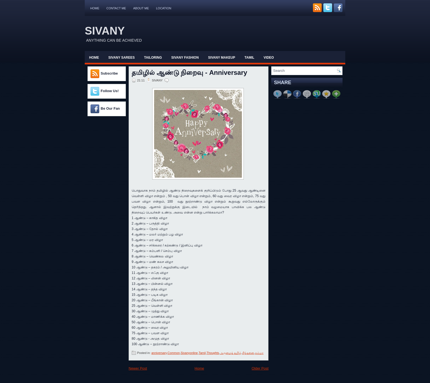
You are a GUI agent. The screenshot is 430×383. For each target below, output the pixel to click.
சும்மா (259, 352)
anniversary (159, 352)
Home (94, 8)
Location (163, 8)
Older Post (260, 368)
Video (269, 57)
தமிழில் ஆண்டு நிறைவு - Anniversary (189, 72)
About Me (141, 8)
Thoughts (212, 352)
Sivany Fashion (185, 57)
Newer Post (138, 368)
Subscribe (109, 73)
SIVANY (105, 31)
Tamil (249, 57)
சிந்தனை (248, 352)
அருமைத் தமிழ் (230, 352)
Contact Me (116, 8)
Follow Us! (110, 91)
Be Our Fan (110, 108)
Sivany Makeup (221, 57)
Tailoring (153, 57)
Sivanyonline (189, 352)
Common (174, 352)
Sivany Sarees (121, 57)
